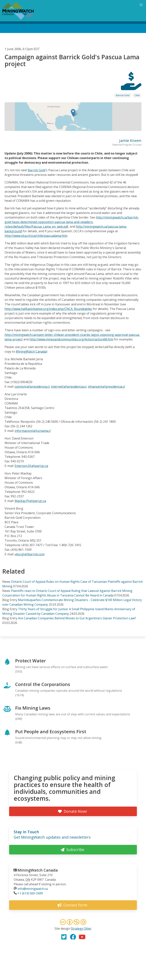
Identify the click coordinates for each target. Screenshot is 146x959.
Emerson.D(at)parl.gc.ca (31, 466)
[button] (73, 113)
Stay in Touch (26, 831)
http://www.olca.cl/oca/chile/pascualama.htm (36, 236)
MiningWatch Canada (31, 351)
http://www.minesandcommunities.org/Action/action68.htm (71, 339)
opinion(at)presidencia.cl (32, 386)
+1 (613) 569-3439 (30, 893)
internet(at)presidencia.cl (68, 386)
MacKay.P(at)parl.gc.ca (30, 501)
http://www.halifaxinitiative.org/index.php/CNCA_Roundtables (48, 309)
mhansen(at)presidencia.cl (106, 386)
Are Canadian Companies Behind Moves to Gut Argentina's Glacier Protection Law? (77, 618)
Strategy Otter (81, 928)
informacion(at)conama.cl (33, 431)
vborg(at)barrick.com (29, 554)
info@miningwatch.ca (32, 889)
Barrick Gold (122, 95)
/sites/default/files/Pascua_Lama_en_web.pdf (36, 226)
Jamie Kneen (130, 140)
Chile (137, 95)
